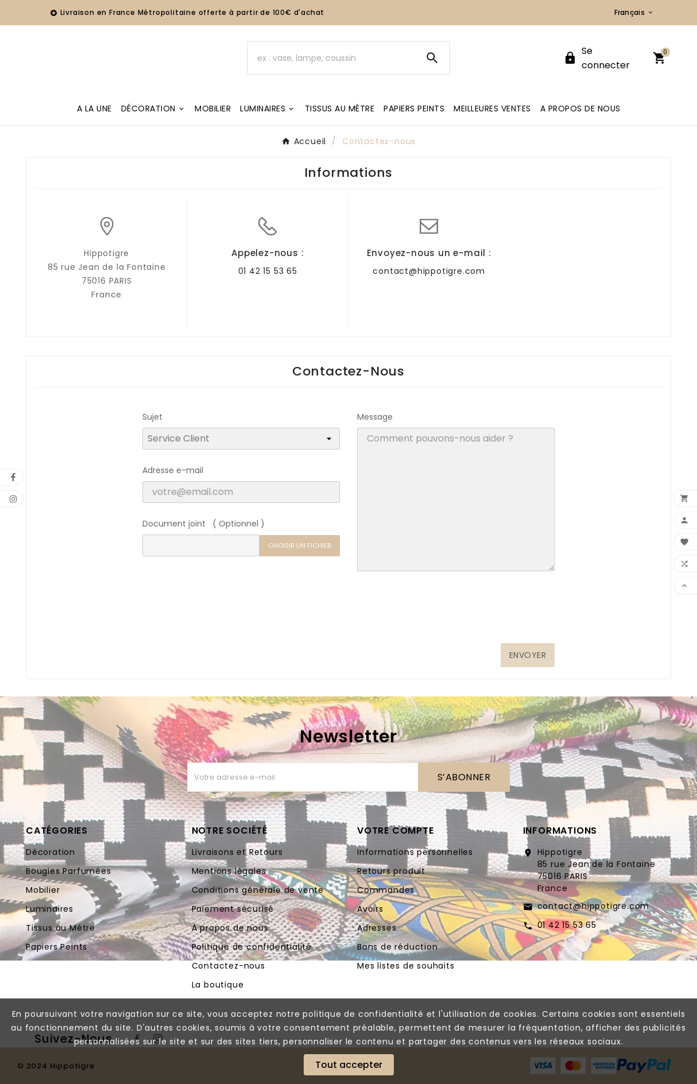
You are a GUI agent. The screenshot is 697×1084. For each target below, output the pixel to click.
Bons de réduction (397, 947)
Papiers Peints (56, 947)
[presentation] (498, 615)
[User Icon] (601, 58)
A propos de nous (230, 928)
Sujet (152, 417)
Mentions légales (229, 871)
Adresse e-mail (172, 470)
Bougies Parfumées (68, 871)
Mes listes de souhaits (406, 965)
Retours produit (391, 871)
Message (375, 417)
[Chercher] (332, 58)
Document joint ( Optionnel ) (203, 523)
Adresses (376, 928)
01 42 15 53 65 (267, 271)
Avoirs (370, 909)
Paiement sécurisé (233, 909)
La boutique (218, 984)
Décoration (50, 852)
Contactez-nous (228, 965)
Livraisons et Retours (237, 852)
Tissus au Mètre (60, 928)
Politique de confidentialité (252, 947)
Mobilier (43, 890)
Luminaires (49, 909)
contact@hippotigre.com (429, 271)
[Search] (432, 58)
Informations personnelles (415, 852)
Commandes (386, 890)
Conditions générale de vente (258, 890)
